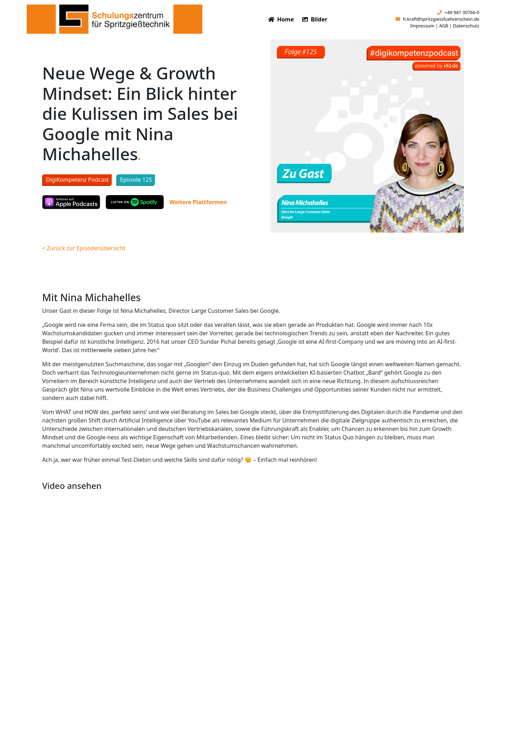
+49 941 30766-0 (458, 12)
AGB (443, 25)
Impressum (422, 25)
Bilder (314, 19)
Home (281, 19)
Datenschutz (466, 25)
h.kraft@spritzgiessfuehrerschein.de (437, 19)
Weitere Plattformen (198, 202)
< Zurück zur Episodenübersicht (83, 248)
